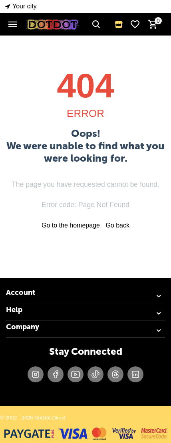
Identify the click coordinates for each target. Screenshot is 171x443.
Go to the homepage (71, 225)
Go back (117, 225)
